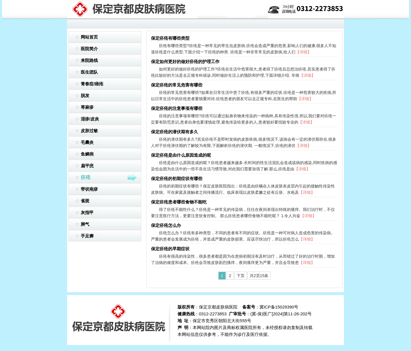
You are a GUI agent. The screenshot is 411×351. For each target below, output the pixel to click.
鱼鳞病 (87, 154)
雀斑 (85, 200)
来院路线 (89, 60)
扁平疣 (87, 165)
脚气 (85, 224)
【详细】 (303, 52)
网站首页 (89, 37)
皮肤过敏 (89, 130)
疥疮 (109, 177)
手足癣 (87, 235)
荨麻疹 (87, 107)
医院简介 (89, 48)
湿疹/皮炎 (90, 118)
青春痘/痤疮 (92, 83)
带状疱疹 (89, 189)
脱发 (85, 95)
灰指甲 (87, 212)
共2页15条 (259, 275)
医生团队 (89, 72)
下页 (241, 275)
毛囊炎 (87, 142)
